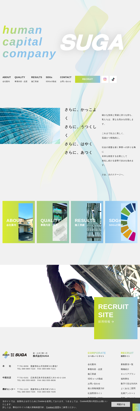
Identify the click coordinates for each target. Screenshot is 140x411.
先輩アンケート (128, 393)
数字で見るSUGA (129, 384)
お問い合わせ (94, 384)
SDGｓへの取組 (95, 379)
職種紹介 (125, 369)
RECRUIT (87, 79)
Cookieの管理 (52, 407)
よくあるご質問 (128, 388)
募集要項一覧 (127, 364)
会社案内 (92, 364)
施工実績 (92, 374)
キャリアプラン (128, 374)
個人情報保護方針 (96, 388)
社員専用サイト (95, 393)
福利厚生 (125, 379)
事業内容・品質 (95, 369)
